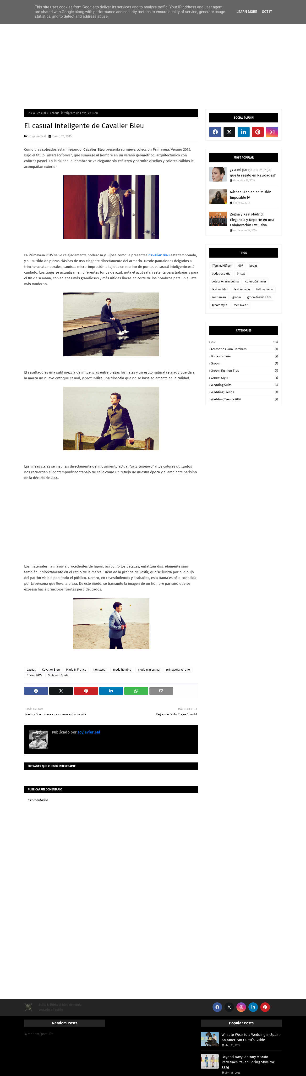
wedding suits (244, 385)
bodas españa (221, 273)
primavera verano (178, 669)
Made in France (76, 669)
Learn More (246, 12)
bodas (253, 265)
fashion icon (242, 289)
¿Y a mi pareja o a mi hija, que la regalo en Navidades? (253, 172)
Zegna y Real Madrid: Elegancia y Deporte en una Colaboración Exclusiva (252, 219)
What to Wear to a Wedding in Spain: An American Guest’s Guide (251, 1037)
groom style (219, 305)
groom (236, 297)
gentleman (219, 297)
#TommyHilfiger (222, 265)
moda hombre (122, 669)
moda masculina (149, 669)
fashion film (219, 289)
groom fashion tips (259, 297)
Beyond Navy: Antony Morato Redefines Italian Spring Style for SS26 (248, 1062)
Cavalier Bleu (51, 669)
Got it (267, 12)
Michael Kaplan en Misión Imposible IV (250, 195)
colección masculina (225, 281)
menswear (100, 669)
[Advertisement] (153, 66)
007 (240, 265)
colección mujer (255, 281)
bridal (241, 273)
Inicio (31, 113)
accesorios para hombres (244, 349)
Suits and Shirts (58, 675)
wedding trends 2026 (244, 399)
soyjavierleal (37, 136)
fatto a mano (264, 289)
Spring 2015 (34, 675)
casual (41, 113)
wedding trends (244, 392)
